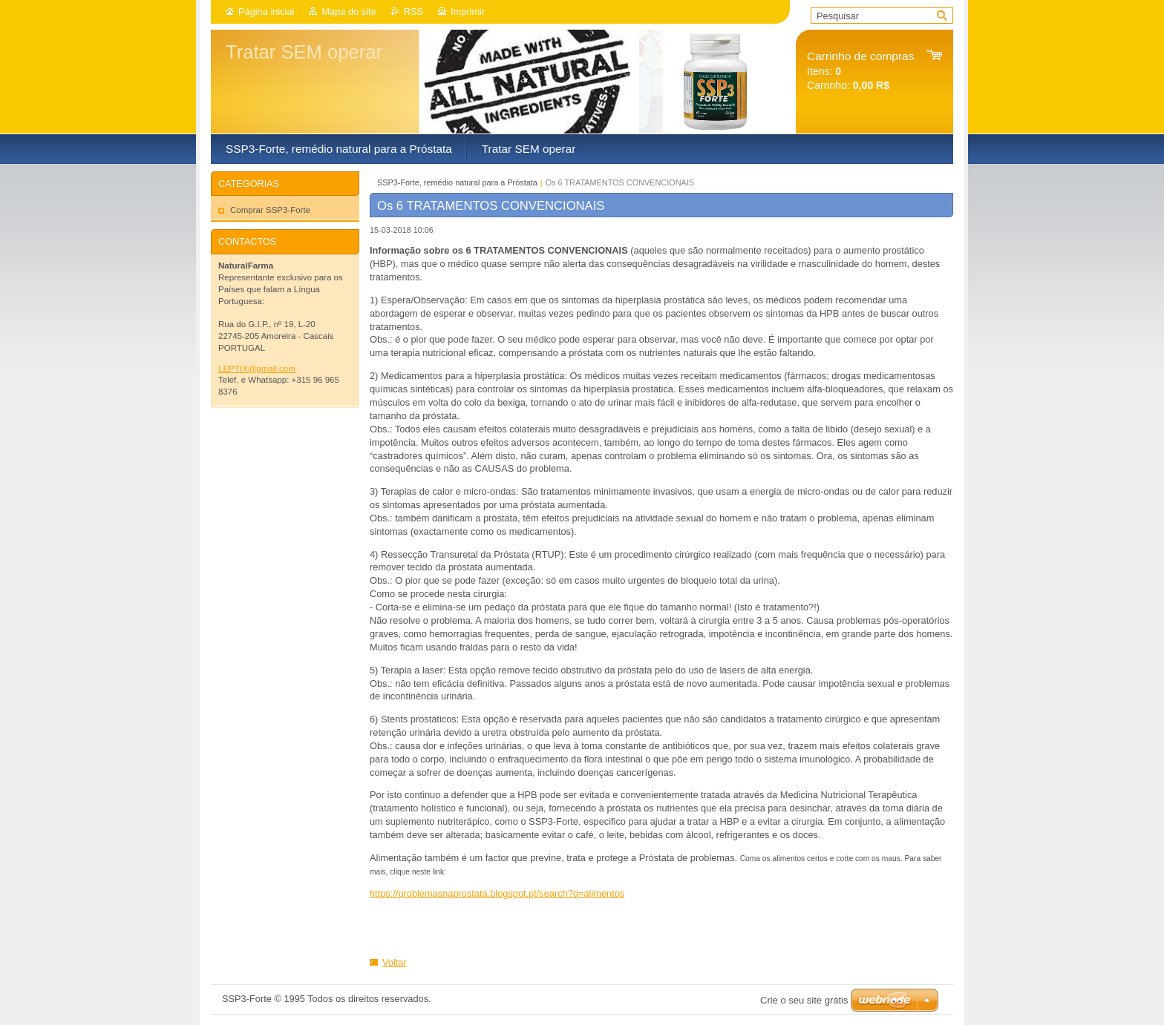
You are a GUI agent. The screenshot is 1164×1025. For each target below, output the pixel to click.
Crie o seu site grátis (804, 1000)
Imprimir (468, 11)
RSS (413, 11)
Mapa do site (348, 11)
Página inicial (266, 11)
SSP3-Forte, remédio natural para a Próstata (457, 182)
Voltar (394, 962)
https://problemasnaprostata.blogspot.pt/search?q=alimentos (497, 893)
